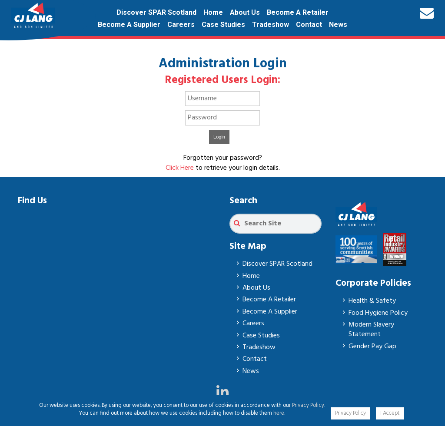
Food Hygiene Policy (378, 313)
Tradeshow (270, 24)
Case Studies (223, 24)
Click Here (180, 168)
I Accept (389, 413)
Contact (309, 24)
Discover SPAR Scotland (156, 12)
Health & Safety (372, 301)
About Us (245, 12)
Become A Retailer (298, 12)
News (338, 24)
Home (213, 12)
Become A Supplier (129, 24)
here (278, 413)
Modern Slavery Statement (371, 329)
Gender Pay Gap (372, 346)
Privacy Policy (308, 405)
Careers (181, 24)
